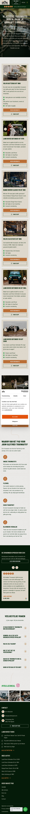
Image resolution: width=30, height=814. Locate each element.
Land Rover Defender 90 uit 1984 (10, 762)
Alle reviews (5, 790)
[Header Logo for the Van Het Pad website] (5, 2)
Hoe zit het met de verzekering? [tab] (9, 657)
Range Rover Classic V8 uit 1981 (10, 768)
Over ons (4, 793)
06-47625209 (8, 712)
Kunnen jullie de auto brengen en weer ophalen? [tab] (12, 642)
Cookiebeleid (5, 811)
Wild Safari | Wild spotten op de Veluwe (14, 743)
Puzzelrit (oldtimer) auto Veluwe (12, 740)
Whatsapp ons (16, 726)
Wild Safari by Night (9, 746)
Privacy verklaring (6, 808)
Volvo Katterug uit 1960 (8, 774)
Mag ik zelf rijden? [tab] (9, 650)
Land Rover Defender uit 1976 (9, 765)
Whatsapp (16, 114)
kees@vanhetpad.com (11, 716)
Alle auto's (5, 778)
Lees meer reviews (15, 567)
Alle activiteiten (7, 750)
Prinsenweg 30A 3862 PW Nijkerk (9, 720)
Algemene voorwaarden (7, 806)
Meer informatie (15, 110)
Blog (3, 796)
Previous (5, 73)
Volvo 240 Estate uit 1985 (8, 771)
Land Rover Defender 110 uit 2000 (11, 759)
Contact (4, 799)
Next (24, 73)
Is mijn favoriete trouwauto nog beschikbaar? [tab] (12, 634)
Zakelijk (4, 787)
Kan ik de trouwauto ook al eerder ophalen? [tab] (12, 665)
